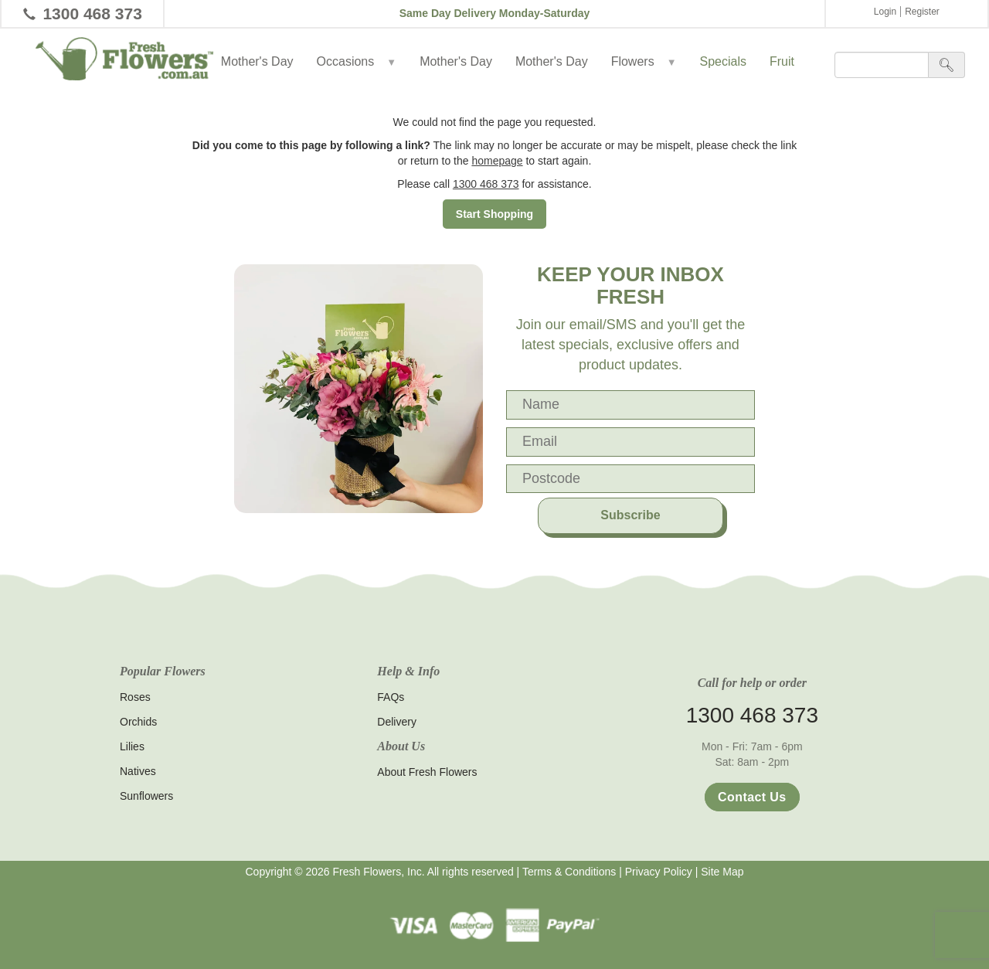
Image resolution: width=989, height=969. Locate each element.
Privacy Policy (658, 871)
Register (922, 11)
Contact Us (752, 797)
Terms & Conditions (569, 871)
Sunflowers (146, 796)
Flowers (644, 61)
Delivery (396, 722)
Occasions (357, 61)
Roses (135, 697)
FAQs (390, 697)
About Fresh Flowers (427, 772)
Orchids (138, 722)
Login (885, 11)
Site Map (722, 871)
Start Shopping (494, 214)
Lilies (132, 746)
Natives (138, 771)
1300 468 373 (91, 13)
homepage (496, 161)
